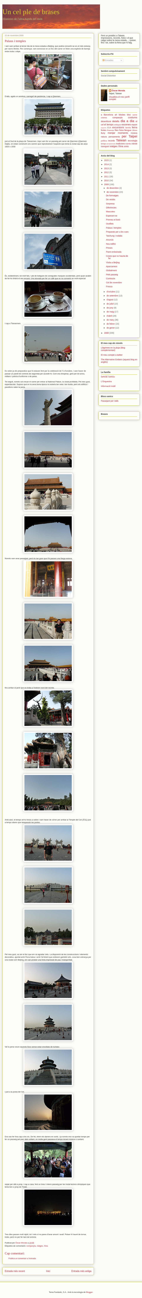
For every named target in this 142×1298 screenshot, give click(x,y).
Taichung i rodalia (114, 236)
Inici (48, 1271)
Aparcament (111, 266)
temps (103, 144)
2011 (106, 176)
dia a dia (127, 121)
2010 (106, 180)
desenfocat (106, 121)
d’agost (110, 299)
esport (134, 124)
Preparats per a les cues (117, 232)
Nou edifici (111, 244)
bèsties (122, 115)
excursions (118, 127)
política (104, 141)
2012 (106, 172)
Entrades (108, 60)
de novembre (112, 192)
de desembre (112, 188)
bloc (129, 115)
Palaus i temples (113, 228)
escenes (126, 124)
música (134, 133)
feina (134, 127)
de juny (110, 308)
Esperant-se (111, 216)
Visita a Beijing (113, 262)
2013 (106, 168)
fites (116, 130)
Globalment (111, 270)
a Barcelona (107, 115)
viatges (40, 1246)
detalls (115, 121)
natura (104, 137)
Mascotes (110, 211)
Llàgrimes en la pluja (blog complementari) (113, 349)
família (128, 128)
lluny (103, 133)
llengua (127, 130)
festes (103, 130)
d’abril (109, 316)
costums (132, 117)
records (111, 140)
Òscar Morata (118, 90)
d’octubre (111, 291)
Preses (109, 248)
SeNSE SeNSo (108, 377)
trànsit (134, 143)
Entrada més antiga (81, 1271)
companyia (31, 1246)
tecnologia (132, 140)
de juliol (110, 304)
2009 (106, 184)
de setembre (112, 295)
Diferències (111, 207)
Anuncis (109, 240)
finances (110, 130)
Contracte (110, 278)
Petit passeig (112, 274)
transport (105, 146)
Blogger (89, 1292)
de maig (110, 312)
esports (103, 128)
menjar (111, 133)
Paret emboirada (113, 252)
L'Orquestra (106, 381)
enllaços (117, 125)
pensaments (114, 137)
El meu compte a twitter (111, 355)
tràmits (128, 144)
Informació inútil (108, 386)
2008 (106, 333)
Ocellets (110, 224)
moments (123, 133)
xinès (126, 146)
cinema (104, 118)
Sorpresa (110, 203)
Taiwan (121, 140)
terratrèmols (110, 144)
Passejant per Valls (109, 401)
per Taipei (129, 136)
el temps (108, 124)
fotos (121, 130)
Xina (46, 1246)
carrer (134, 115)
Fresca (109, 286)
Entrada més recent (15, 1271)
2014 (106, 164)
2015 (106, 160)
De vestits (110, 199)
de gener (110, 328)
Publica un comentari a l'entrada (22, 1258)
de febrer (110, 324)
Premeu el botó (113, 220)
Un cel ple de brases (31, 12)
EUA (109, 128)
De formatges (112, 195)
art (116, 115)
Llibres (134, 130)
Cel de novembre (114, 282)
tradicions (120, 143)
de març (110, 320)
